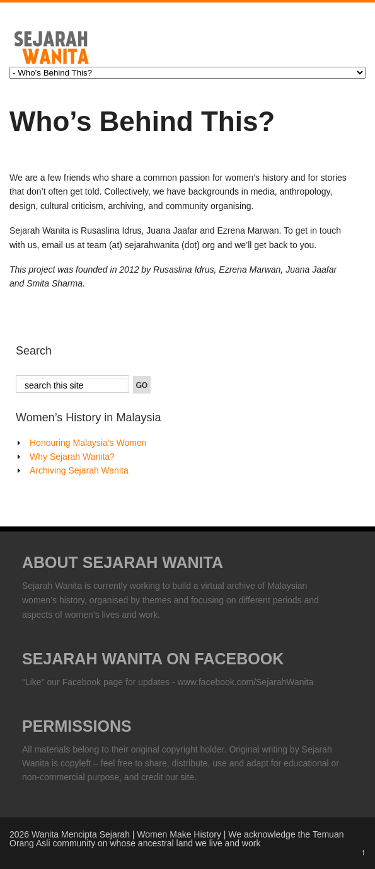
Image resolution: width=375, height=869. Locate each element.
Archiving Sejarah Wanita (79, 470)
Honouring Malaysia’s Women (88, 443)
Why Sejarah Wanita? (72, 457)
